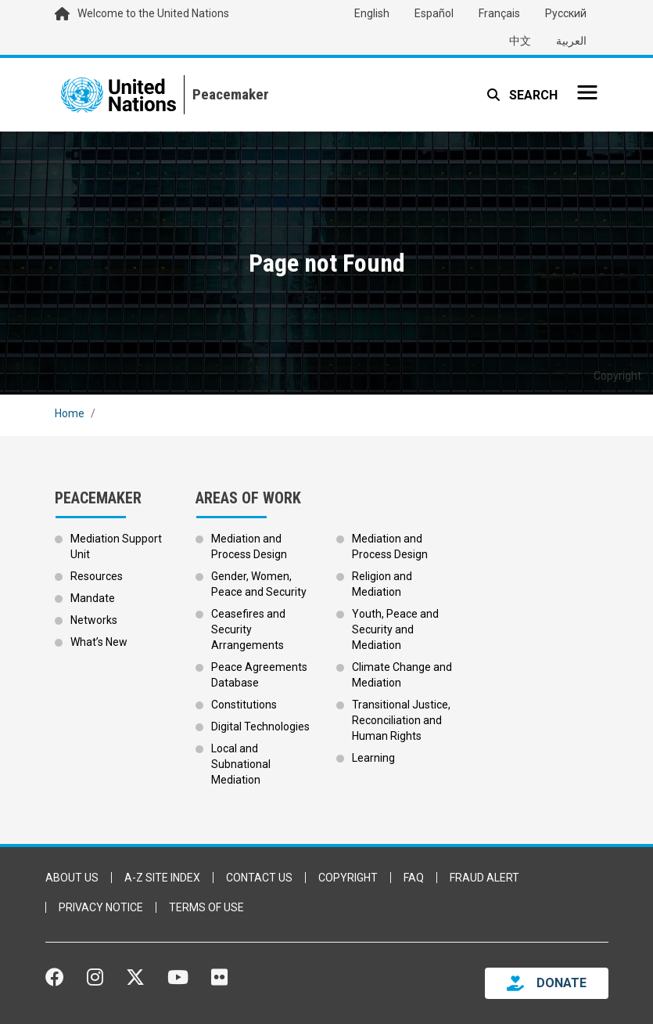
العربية (571, 40)
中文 (520, 40)
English (371, 13)
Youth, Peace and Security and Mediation (395, 629)
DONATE (561, 982)
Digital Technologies (260, 726)
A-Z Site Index (162, 877)
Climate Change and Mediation (402, 675)
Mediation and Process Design (249, 546)
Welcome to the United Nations (153, 13)
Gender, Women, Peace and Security (259, 584)
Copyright (348, 877)
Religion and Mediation (382, 584)
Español (434, 13)
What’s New (98, 642)
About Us (72, 877)
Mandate (92, 598)
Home (69, 413)
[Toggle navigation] (587, 92)
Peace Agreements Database (259, 675)
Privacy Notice (101, 907)
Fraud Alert (484, 877)
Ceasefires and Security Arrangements (248, 629)
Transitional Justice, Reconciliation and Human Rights (401, 720)
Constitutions (244, 704)
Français (499, 13)
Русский (566, 13)
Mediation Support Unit (116, 546)
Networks (93, 620)
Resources (96, 576)
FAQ (414, 877)
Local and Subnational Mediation (241, 764)
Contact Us (259, 877)
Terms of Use (206, 907)
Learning (373, 758)
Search (532, 95)
